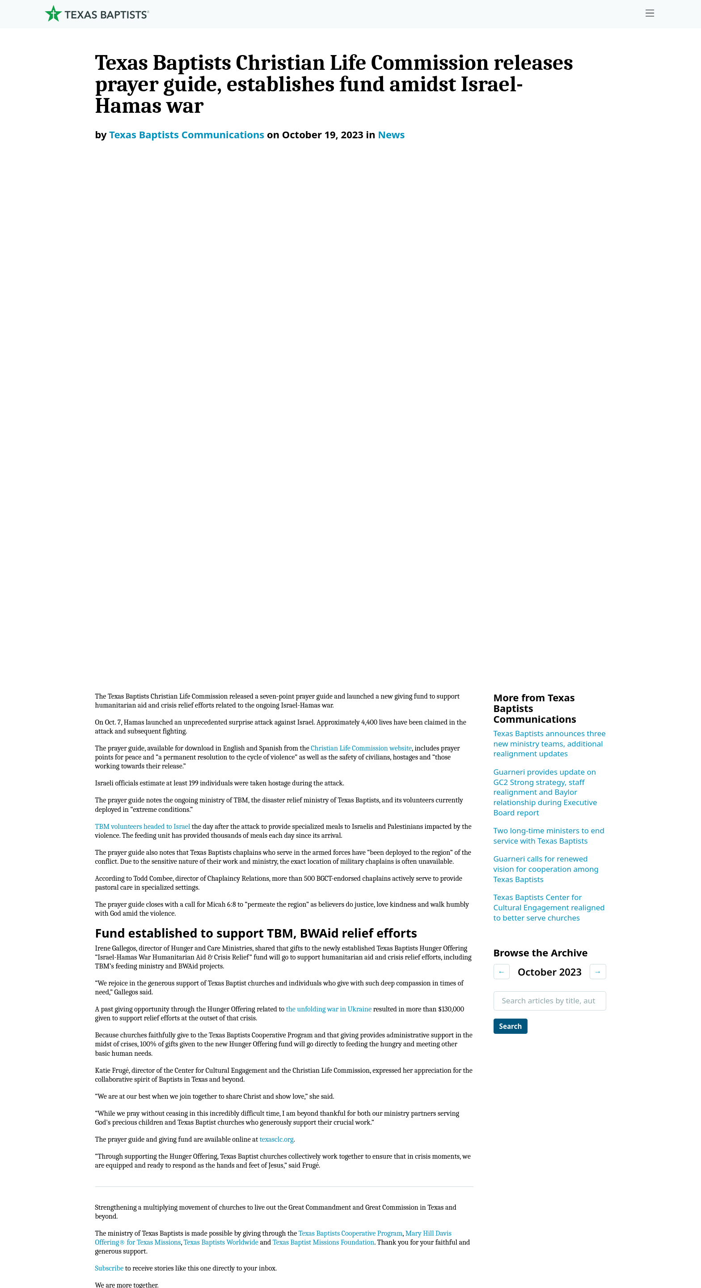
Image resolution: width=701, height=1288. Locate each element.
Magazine (579, 1065)
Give (407, 976)
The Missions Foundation (442, 1021)
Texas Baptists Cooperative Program (381, 772)
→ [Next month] (598, 460)
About (60, 976)
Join (569, 1132)
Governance (68, 1021)
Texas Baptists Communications (186, 134)
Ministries (226, 976)
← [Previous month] (502, 460)
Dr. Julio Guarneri (77, 1088)
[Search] (181, 1173)
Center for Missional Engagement (263, 1043)
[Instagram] (562, 941)
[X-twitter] (590, 941)
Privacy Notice (483, 1231)
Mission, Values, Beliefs (88, 999)
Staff (55, 1065)
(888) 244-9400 (626, 1231)
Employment (585, 999)
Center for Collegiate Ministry (256, 1065)
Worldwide (417, 1065)
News (391, 134)
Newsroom (406, 1231)
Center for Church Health (248, 999)
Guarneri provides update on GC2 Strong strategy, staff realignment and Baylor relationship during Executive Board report (545, 280)
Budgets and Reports (435, 1110)
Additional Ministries (240, 1110)
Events (574, 1021)
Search (512, 515)
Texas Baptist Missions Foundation (384, 783)
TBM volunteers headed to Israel (148, 326)
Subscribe (111, 811)
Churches (63, 1043)
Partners (62, 1132)
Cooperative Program (436, 999)
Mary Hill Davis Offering (440, 1043)
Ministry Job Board (595, 976)
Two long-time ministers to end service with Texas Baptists (549, 324)
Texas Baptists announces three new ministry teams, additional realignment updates (550, 232)
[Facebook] (539, 941)
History (59, 1110)
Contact (553, 1231)
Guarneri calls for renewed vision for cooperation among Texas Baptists (546, 357)
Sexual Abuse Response (604, 1110)
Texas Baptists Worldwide (270, 783)
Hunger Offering (379, 871)
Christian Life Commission (289, 871)
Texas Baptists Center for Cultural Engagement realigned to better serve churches (549, 395)
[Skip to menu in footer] (650, 13)
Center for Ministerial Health (254, 1021)
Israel (222, 871)
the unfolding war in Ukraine (357, 532)
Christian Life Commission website (393, 241)
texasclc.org (298, 673)
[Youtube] (645, 941)
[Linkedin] (617, 941)
